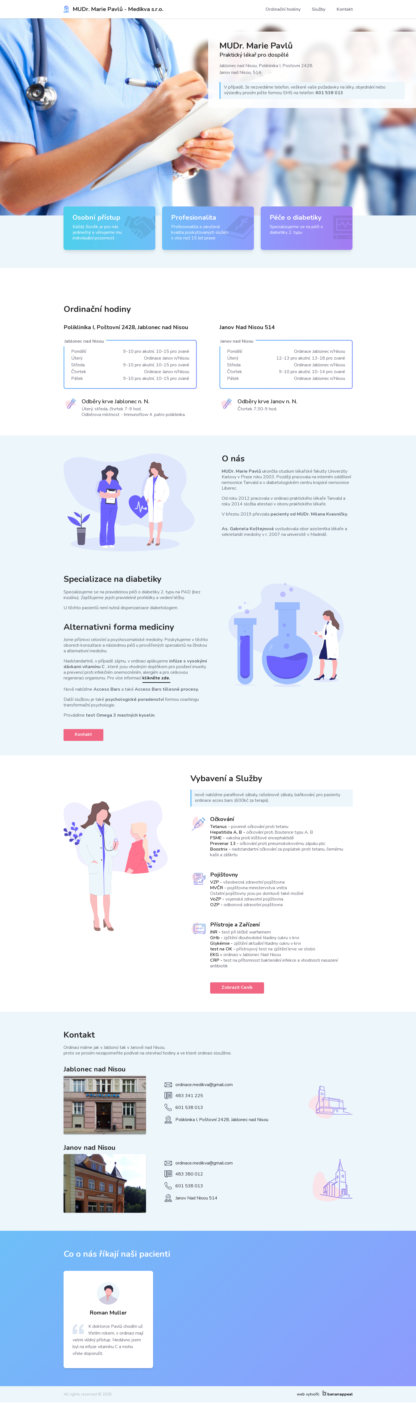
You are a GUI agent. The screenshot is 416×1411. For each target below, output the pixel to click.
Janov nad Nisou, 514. (240, 72)
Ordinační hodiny (282, 9)
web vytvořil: (325, 1394)
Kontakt (345, 9)
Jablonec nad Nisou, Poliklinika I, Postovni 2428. (266, 66)
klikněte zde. (156, 678)
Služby (318, 9)
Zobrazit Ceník (237, 987)
